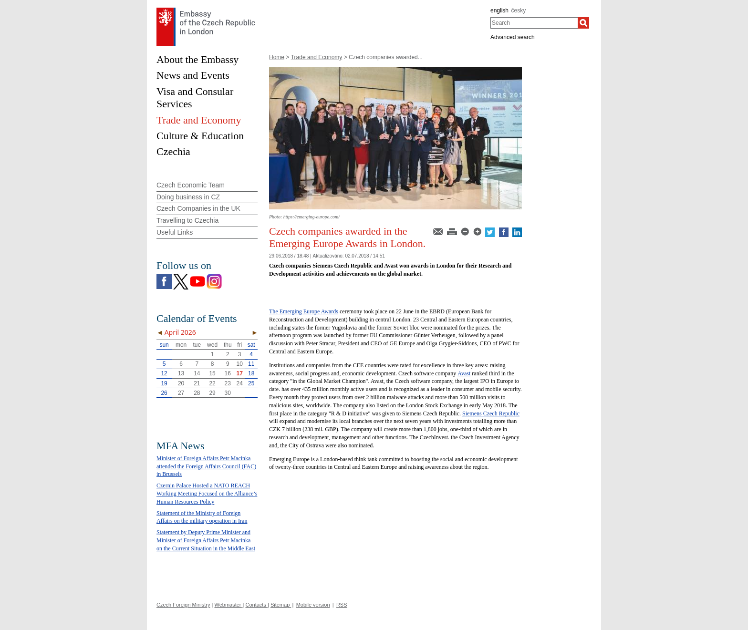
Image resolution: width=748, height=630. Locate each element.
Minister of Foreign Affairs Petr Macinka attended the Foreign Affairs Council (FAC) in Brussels (206, 466)
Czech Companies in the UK (198, 208)
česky (518, 10)
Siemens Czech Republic (490, 413)
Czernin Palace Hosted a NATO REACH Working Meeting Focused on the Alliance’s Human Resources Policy (206, 493)
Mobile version (313, 605)
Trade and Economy (317, 57)
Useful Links (174, 232)
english (499, 10)
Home (276, 57)
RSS (341, 605)
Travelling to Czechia (187, 220)
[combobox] (534, 23)
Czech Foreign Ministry (183, 605)
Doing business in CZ (188, 197)
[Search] (583, 23)
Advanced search (512, 37)
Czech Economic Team (190, 185)
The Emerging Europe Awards (303, 311)
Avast (463, 373)
